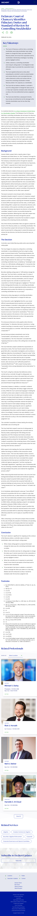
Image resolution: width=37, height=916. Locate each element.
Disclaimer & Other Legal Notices (18, 894)
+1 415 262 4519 (15, 729)
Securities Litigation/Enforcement (12, 836)
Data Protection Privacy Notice (18, 899)
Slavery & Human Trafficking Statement (18, 908)
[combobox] (15, 655)
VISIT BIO (6, 694)
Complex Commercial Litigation (21, 832)
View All (18, 816)
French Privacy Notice (18, 905)
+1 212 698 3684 (14, 805)
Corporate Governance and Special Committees (16, 841)
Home (2, 8)
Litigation (5, 832)
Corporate (29, 836)
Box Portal (17, 884)
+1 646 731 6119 (13, 690)
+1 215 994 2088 (15, 689)
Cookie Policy (18, 898)
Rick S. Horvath (11, 725)
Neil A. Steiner (10, 764)
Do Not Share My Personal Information (18, 910)
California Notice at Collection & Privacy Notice (18, 901)
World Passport (18, 888)
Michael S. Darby (12, 686)
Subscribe (18, 860)
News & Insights (9, 8)
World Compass (18, 886)
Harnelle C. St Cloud (13, 802)
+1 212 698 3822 (13, 767)
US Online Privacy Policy (18, 896)
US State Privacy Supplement (18, 903)
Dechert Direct (18, 882)
